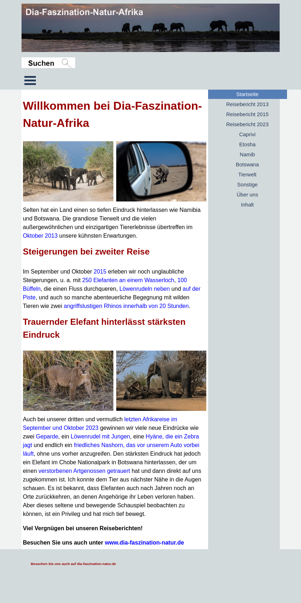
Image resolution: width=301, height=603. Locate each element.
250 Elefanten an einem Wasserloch (128, 280)
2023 (92, 428)
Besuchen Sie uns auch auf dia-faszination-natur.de (73, 564)
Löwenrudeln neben (144, 289)
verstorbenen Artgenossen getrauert (85, 471)
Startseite (247, 94)
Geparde (47, 436)
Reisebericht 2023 (247, 124)
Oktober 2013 (40, 236)
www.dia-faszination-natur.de (144, 543)
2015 (100, 272)
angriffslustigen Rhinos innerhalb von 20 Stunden (126, 306)
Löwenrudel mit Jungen (100, 436)
